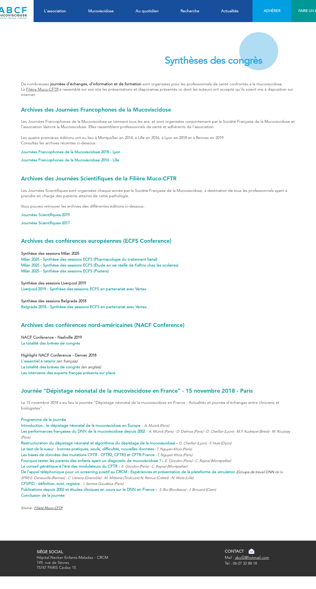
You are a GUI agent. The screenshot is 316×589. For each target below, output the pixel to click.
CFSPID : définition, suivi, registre (50, 483)
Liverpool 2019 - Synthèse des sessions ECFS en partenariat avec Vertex (83, 288)
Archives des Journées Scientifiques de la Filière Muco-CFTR (99, 178)
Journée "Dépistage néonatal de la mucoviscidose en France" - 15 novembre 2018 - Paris (137, 390)
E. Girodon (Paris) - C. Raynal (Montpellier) (198, 461)
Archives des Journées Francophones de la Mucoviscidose (96, 109)
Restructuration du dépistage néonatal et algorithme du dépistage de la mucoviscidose (98, 443)
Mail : (230, 557)
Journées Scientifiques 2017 (45, 222)
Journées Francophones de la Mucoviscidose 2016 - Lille (70, 159)
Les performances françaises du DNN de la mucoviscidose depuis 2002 (83, 431)
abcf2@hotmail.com (252, 557)
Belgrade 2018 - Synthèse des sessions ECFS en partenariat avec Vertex (84, 306)
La (23, 89)
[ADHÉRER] (272, 11)
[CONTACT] (234, 551)
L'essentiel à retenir (39, 361)
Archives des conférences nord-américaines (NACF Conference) (102, 325)
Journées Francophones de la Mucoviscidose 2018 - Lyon (70, 151)
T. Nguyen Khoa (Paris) (174, 455)
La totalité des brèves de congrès (50, 343)
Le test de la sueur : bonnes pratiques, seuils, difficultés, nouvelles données (87, 448)
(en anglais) (91, 366)
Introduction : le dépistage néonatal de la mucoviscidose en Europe (81, 425)
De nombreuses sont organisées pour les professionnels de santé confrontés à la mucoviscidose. (152, 83)
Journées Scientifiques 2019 (45, 214)
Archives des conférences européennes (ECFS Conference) (96, 240)
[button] (63, 11)
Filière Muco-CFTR (48, 508)
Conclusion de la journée (43, 495)
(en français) (67, 361)
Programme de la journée (43, 419)
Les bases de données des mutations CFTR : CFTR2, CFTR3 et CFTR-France (88, 454)
